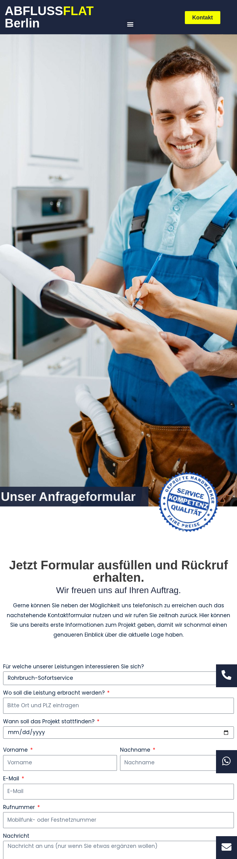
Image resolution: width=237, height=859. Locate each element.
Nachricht (16, 836)
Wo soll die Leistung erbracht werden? (54, 692)
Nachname (136, 750)
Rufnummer (19, 807)
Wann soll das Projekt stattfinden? (49, 721)
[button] (130, 24)
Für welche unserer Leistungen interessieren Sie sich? (73, 666)
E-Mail (12, 778)
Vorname (16, 750)
